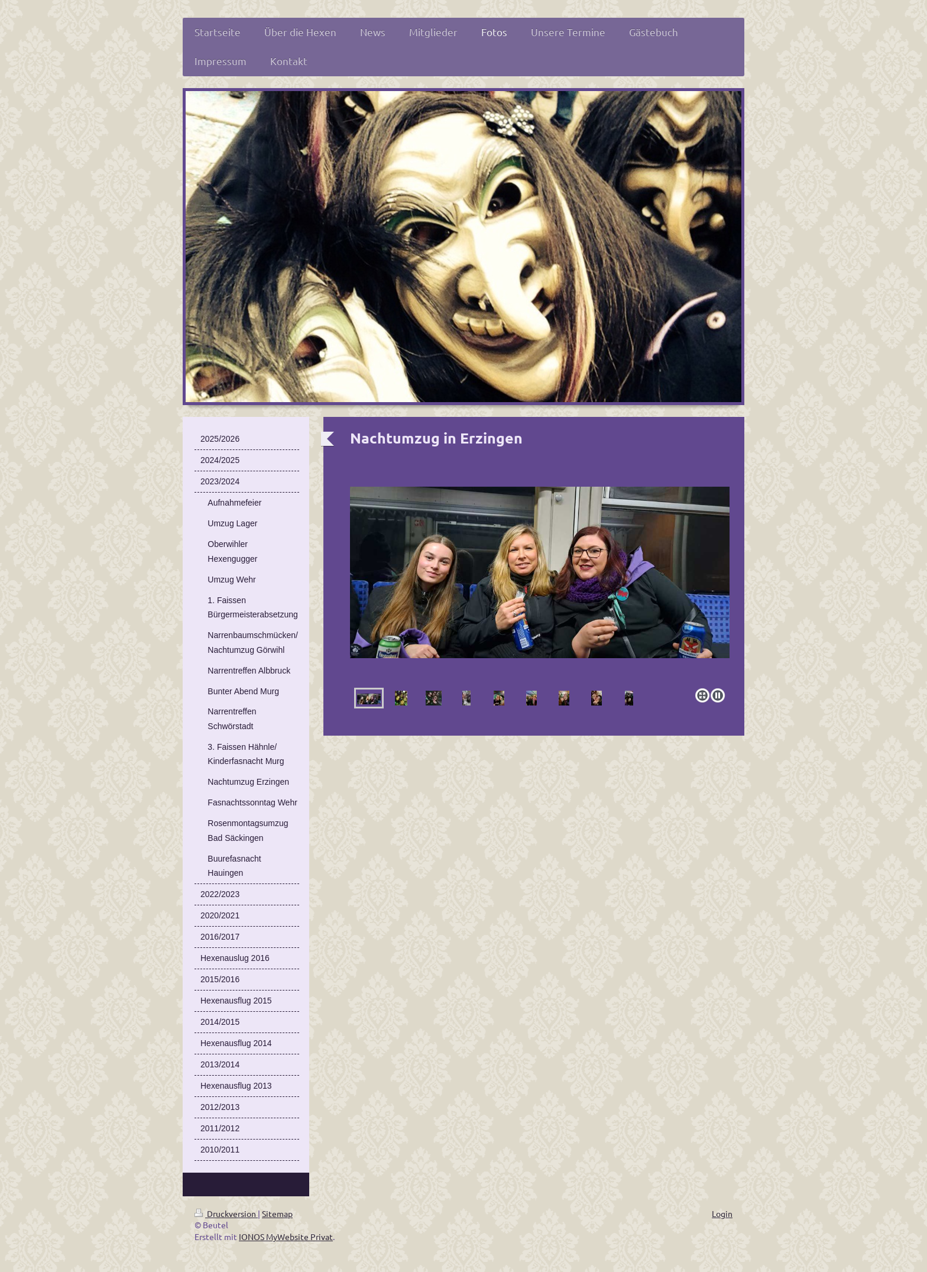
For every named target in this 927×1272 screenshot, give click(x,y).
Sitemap (277, 1213)
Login (722, 1213)
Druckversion (226, 1213)
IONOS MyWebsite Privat (286, 1236)
